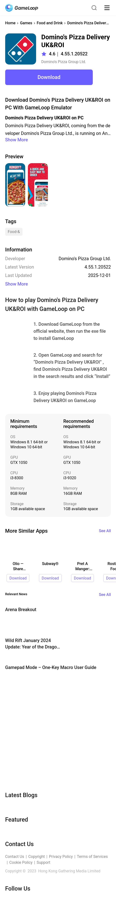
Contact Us (14, 856)
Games (26, 23)
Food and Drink (50, 23)
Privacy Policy (61, 856)
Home (10, 23)
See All (105, 531)
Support (43, 862)
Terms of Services (92, 856)
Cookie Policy (21, 862)
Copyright (36, 856)
